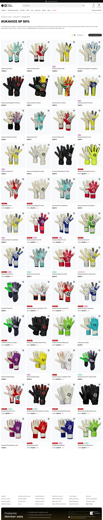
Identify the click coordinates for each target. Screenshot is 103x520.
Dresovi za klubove (97, 10)
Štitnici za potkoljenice (91, 498)
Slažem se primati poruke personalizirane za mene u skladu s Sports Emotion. (82, 517)
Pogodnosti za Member (51, 1)
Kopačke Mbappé (6, 504)
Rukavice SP (16, 16)
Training (22, 10)
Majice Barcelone (56, 501)
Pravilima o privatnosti (74, 517)
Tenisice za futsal (5, 498)
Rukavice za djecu (39, 498)
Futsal (27, 10)
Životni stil (37, 10)
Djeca (48, 10)
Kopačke (3, 10)
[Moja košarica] (99, 5)
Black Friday (89, 504)
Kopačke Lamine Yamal (24, 496)
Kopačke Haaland (5, 501)
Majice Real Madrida (57, 498)
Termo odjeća (72, 496)
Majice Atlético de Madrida (59, 504)
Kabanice (88, 496)
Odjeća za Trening (73, 498)
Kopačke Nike (21, 501)
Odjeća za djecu (39, 504)
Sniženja (54, 10)
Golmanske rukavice (13, 10)
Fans (32, 10)
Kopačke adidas (22, 498)
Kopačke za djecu (39, 496)
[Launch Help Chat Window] (97, 513)
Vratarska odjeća (90, 501)
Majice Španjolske (73, 501)
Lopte (19, 504)
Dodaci (44, 10)
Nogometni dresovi (74, 504)
